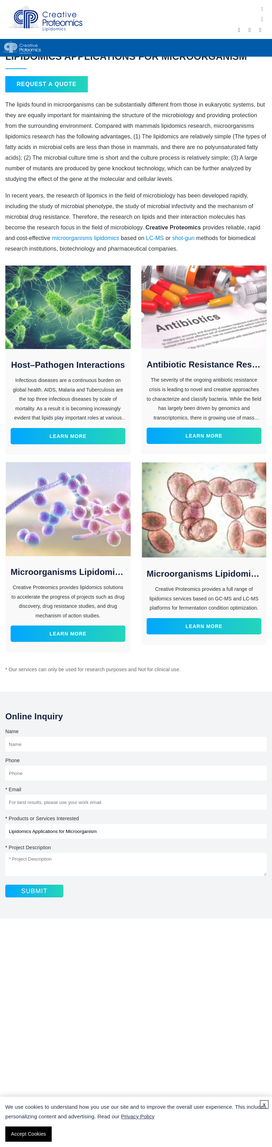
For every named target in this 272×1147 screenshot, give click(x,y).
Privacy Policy (138, 1116)
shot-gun (183, 238)
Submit (34, 891)
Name (12, 731)
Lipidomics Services (33, 991)
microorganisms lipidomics (85, 238)
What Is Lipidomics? (33, 1055)
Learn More (68, 436)
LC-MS (155, 238)
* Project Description (28, 847)
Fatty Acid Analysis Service (41, 1002)
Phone (12, 760)
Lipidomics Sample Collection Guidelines (58, 1065)
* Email (13, 789)
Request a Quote (46, 84)
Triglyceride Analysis (33, 1023)
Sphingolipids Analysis (36, 1012)
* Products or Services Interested (42, 818)
